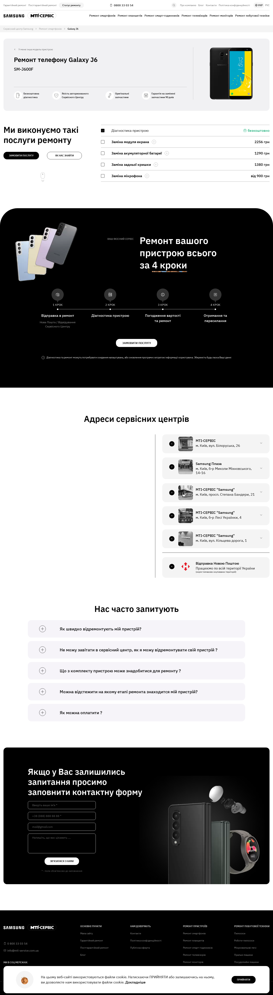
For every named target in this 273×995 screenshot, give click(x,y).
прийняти (243, 979)
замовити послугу (21, 155)
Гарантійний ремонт (14, 5)
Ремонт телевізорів (194, 15)
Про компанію (188, 5)
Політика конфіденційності (234, 5)
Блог (201, 5)
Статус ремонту (71, 5)
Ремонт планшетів (130, 15)
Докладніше (135, 982)
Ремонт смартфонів (102, 15)
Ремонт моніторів (221, 15)
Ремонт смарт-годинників (162, 15)
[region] (185, 153)
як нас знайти (64, 155)
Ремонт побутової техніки (252, 15)
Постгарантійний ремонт (42, 5)
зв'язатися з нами (62, 861)
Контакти (211, 5)
